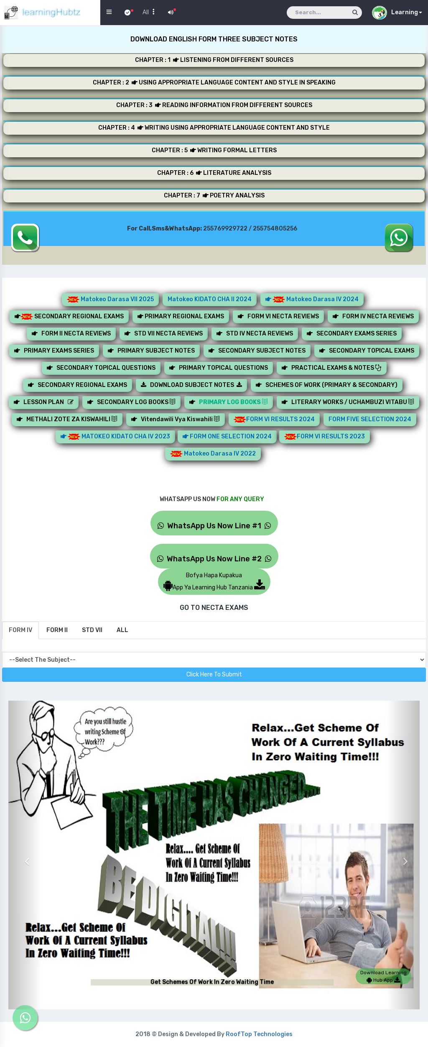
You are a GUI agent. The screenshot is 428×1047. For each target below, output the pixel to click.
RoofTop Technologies (259, 1034)
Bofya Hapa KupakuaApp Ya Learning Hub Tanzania (214, 581)
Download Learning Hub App (383, 976)
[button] (24, 855)
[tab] (20, 630)
